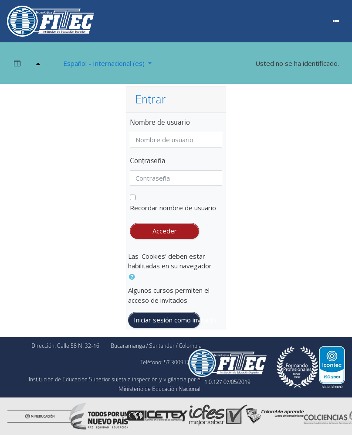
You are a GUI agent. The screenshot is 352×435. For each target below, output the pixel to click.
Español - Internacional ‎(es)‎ (104, 63)
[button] (133, 276)
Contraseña (148, 161)
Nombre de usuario (160, 122)
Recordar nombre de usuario (173, 207)
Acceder (164, 230)
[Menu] (336, 21)
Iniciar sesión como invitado (167, 319)
